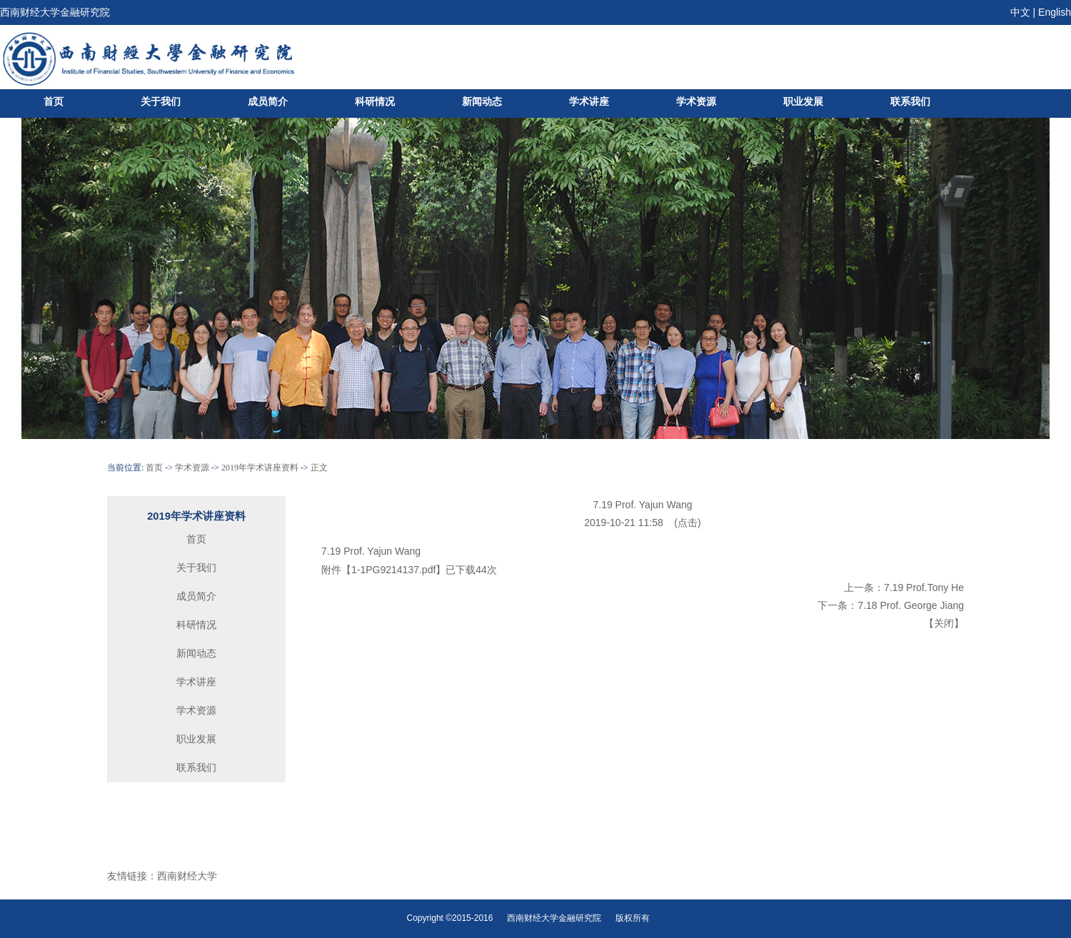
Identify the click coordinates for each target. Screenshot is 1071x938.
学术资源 (696, 101)
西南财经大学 (187, 876)
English (1054, 12)
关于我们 (161, 101)
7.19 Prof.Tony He (924, 587)
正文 (319, 468)
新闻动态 (482, 101)
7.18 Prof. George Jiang (911, 605)
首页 (54, 101)
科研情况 (375, 101)
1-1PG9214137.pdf (393, 569)
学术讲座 (589, 101)
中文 (1020, 12)
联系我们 (910, 101)
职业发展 (803, 101)
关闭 (944, 623)
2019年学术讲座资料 (259, 468)
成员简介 (268, 101)
